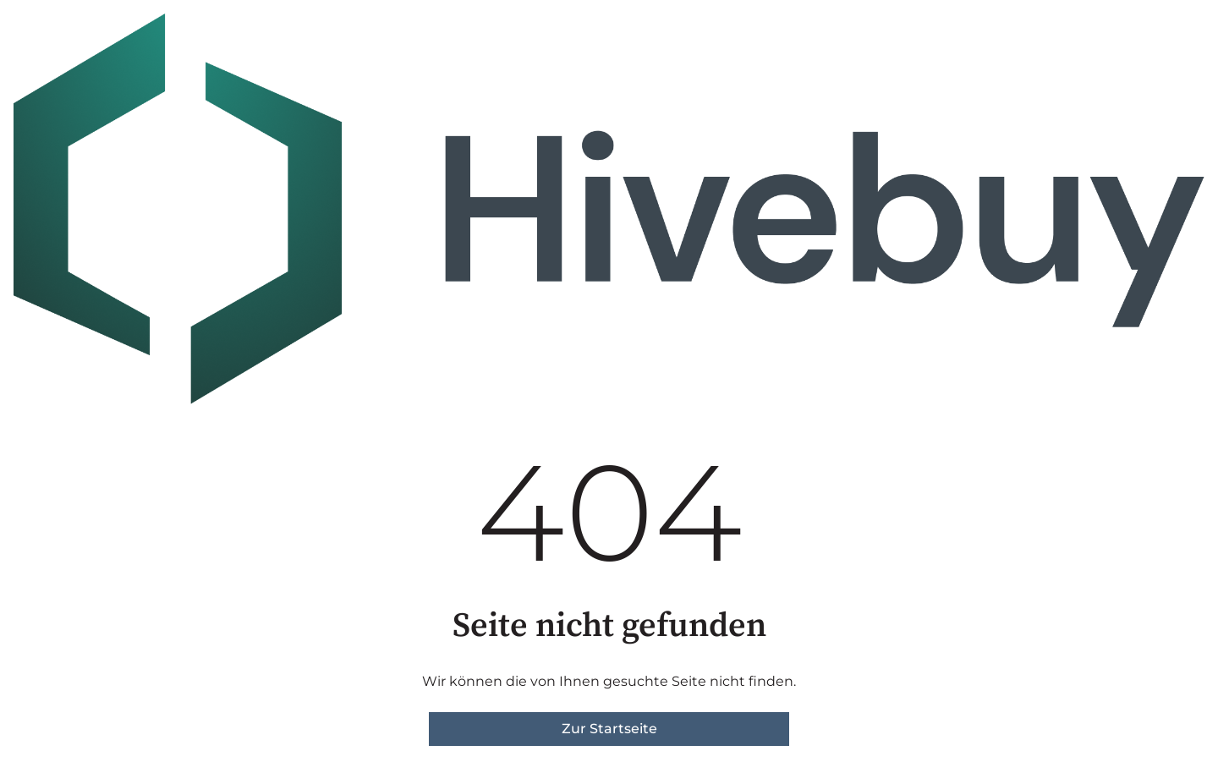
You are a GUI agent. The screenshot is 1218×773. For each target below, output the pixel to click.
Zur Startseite (609, 729)
